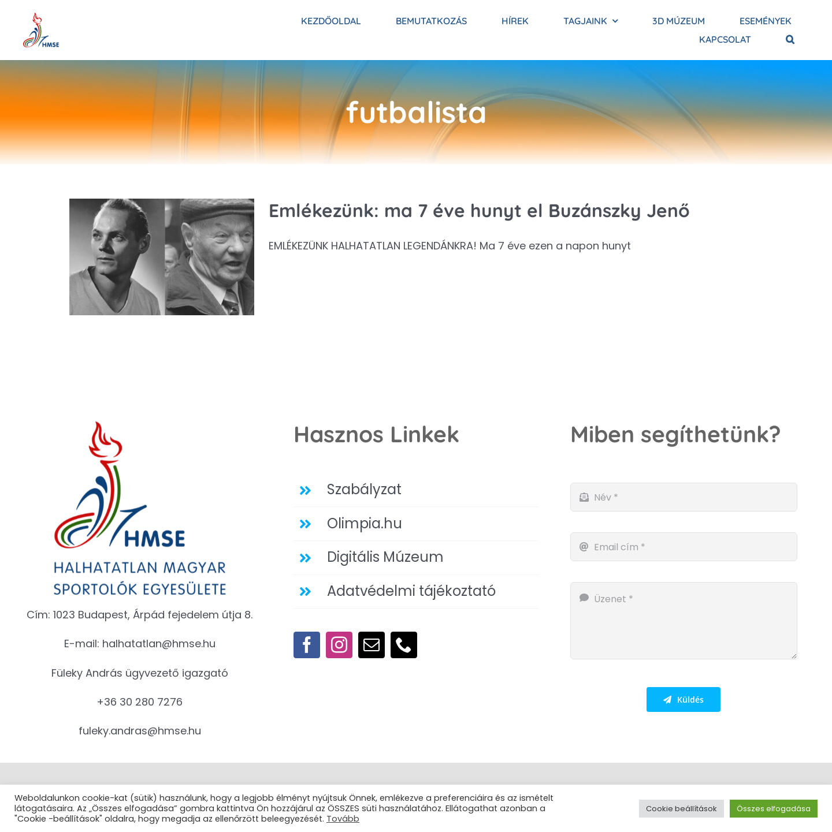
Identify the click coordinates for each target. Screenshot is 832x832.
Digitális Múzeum (385, 556)
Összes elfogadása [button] (774, 808)
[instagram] (339, 645)
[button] (790, 39)
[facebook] (307, 645)
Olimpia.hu (364, 523)
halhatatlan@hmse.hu (159, 643)
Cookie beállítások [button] (681, 808)
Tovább (342, 819)
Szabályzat (364, 489)
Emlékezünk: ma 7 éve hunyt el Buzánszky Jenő (479, 210)
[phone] (404, 645)
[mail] (371, 645)
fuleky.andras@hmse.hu (140, 730)
